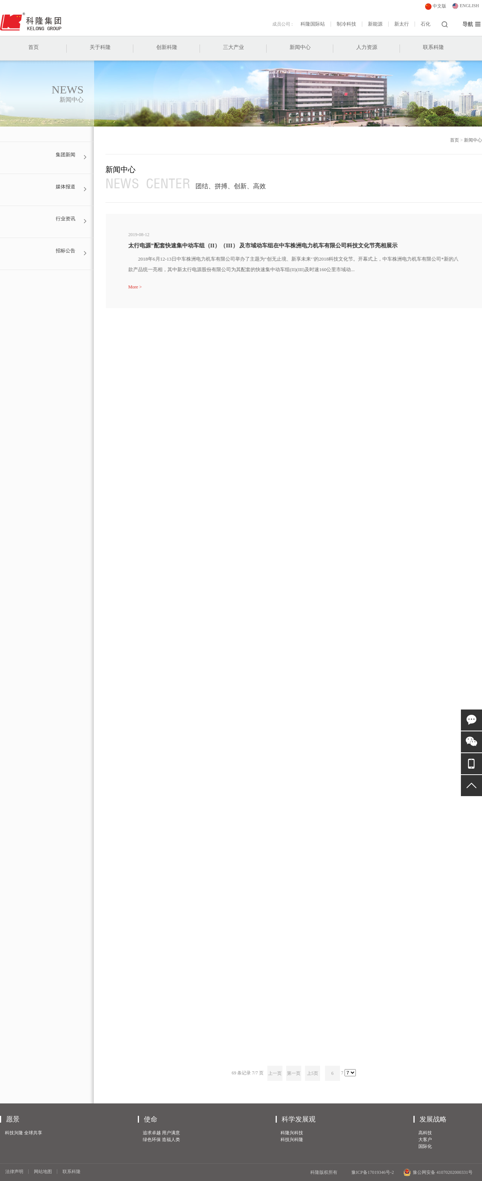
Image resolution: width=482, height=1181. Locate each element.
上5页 (312, 1073)
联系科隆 (433, 47)
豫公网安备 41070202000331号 (438, 1172)
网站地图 (43, 1171)
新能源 (375, 24)
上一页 (275, 1073)
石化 (425, 24)
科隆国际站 (312, 24)
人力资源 (366, 47)
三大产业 (233, 47)
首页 (33, 47)
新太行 (401, 24)
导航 (471, 24)
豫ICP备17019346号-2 (372, 1172)
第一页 (293, 1073)
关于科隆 (100, 47)
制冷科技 (346, 24)
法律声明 (14, 1171)
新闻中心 (300, 47)
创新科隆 (166, 47)
